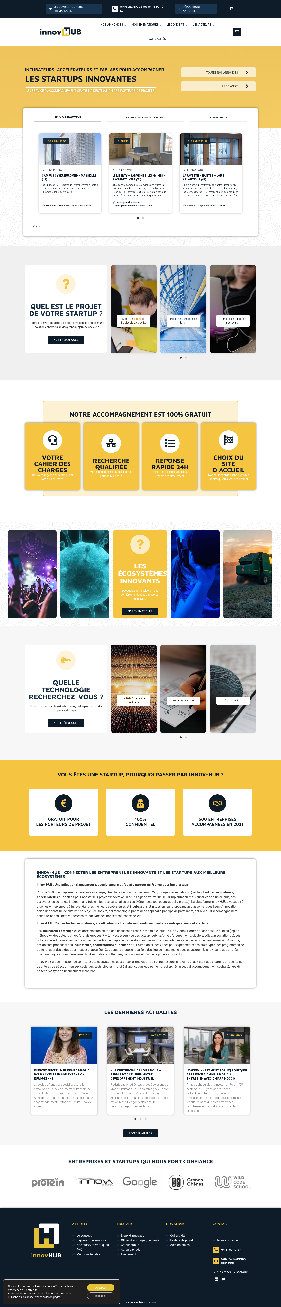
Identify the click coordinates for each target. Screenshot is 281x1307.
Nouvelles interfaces (183, 700)
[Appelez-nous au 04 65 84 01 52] (115, 9)
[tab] (67, 119)
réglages (55, 1297)
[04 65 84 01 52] (216, 1250)
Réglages (100, 1295)
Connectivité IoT (233, 700)
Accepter (100, 1287)
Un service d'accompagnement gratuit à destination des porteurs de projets (91, 90)
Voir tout (38, 226)
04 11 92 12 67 (231, 1249)
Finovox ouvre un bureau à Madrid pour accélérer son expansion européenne (61, 1055)
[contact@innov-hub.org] (216, 1261)
